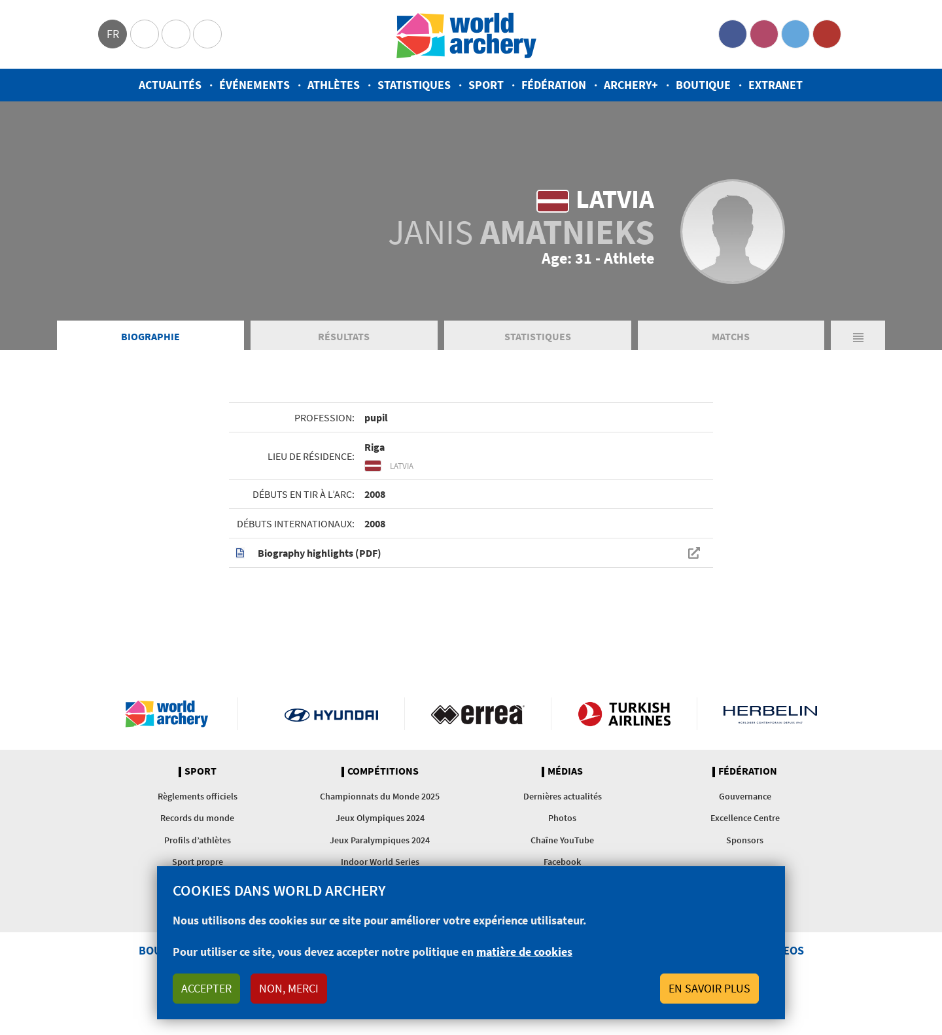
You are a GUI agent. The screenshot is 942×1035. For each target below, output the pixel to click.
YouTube (826, 34)
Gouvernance (745, 796)
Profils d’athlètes (197, 840)
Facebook (732, 34)
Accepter (206, 988)
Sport (486, 84)
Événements (254, 84)
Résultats (344, 336)
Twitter (795, 34)
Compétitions (383, 771)
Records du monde (197, 818)
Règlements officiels (197, 796)
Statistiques (414, 84)
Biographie (150, 336)
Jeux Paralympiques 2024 (380, 840)
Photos (562, 818)
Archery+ (631, 84)
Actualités (170, 84)
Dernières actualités (562, 796)
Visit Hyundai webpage (331, 713)
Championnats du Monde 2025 (380, 796)
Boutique (703, 84)
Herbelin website (770, 713)
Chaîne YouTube (562, 840)
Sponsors (744, 840)
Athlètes (333, 84)
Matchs (731, 336)
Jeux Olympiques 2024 (380, 818)
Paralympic (176, 34)
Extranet (775, 84)
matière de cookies (524, 951)
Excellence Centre (745, 818)
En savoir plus (709, 988)
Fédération (553, 84)
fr (113, 33)
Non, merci (289, 988)
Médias (565, 771)
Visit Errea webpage (478, 713)
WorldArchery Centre (207, 34)
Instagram (764, 34)
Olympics (144, 34)
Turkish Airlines (624, 713)
